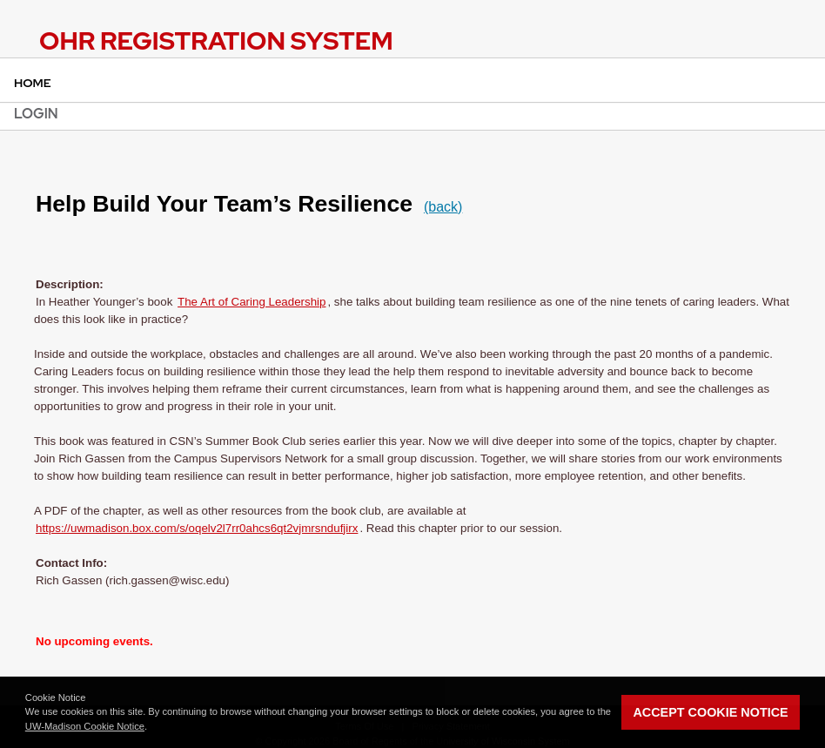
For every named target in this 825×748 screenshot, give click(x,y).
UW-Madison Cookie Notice (84, 726)
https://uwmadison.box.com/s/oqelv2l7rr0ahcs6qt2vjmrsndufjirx (197, 528)
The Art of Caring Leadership (251, 301)
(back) (443, 206)
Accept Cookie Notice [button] (710, 712)
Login (36, 113)
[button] (151, 728)
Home (32, 83)
